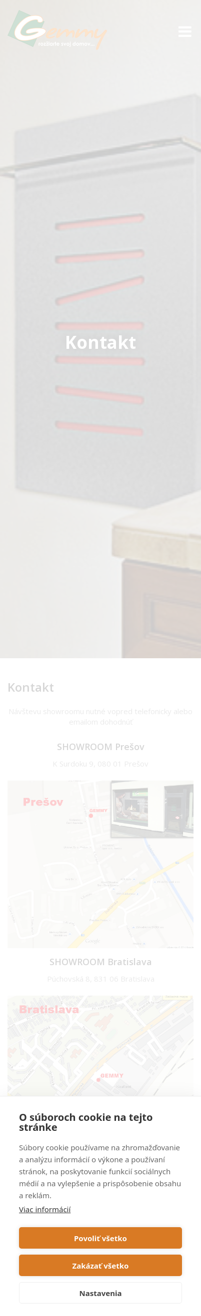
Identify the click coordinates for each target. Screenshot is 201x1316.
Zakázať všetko (100, 1266)
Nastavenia (101, 1293)
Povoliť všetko (100, 1238)
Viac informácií (44, 1209)
